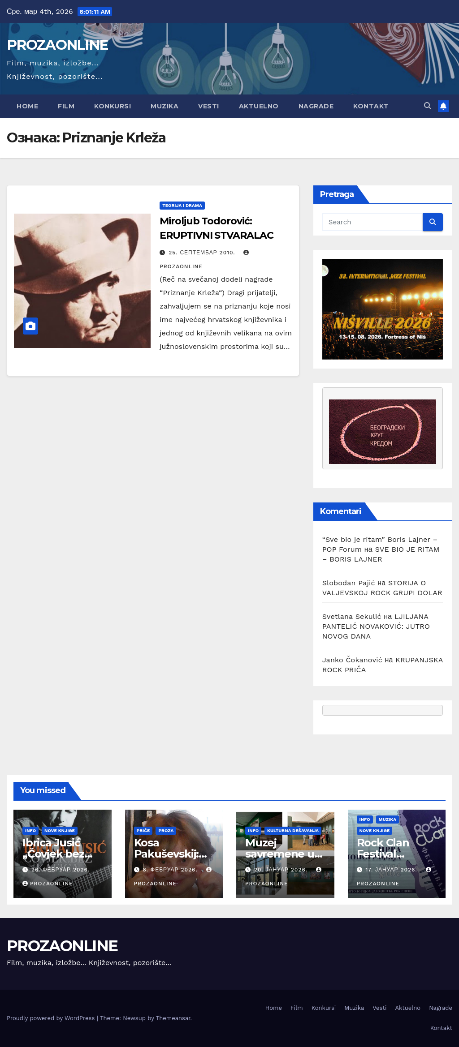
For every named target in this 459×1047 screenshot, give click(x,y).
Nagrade (316, 106)
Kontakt (371, 106)
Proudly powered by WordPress (52, 1018)
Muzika (164, 106)
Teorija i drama (182, 205)
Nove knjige (59, 830)
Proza (165, 830)
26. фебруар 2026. (60, 870)
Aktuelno (259, 106)
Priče (143, 830)
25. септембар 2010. (203, 252)
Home (27, 106)
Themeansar (173, 1018)
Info (30, 830)
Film (66, 106)
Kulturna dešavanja (293, 830)
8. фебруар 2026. (171, 870)
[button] (427, 106)
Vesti (208, 106)
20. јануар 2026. (282, 870)
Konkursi (112, 106)
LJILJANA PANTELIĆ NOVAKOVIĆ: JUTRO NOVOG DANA (376, 626)
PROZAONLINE (57, 44)
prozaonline (47, 883)
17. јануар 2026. (392, 870)
